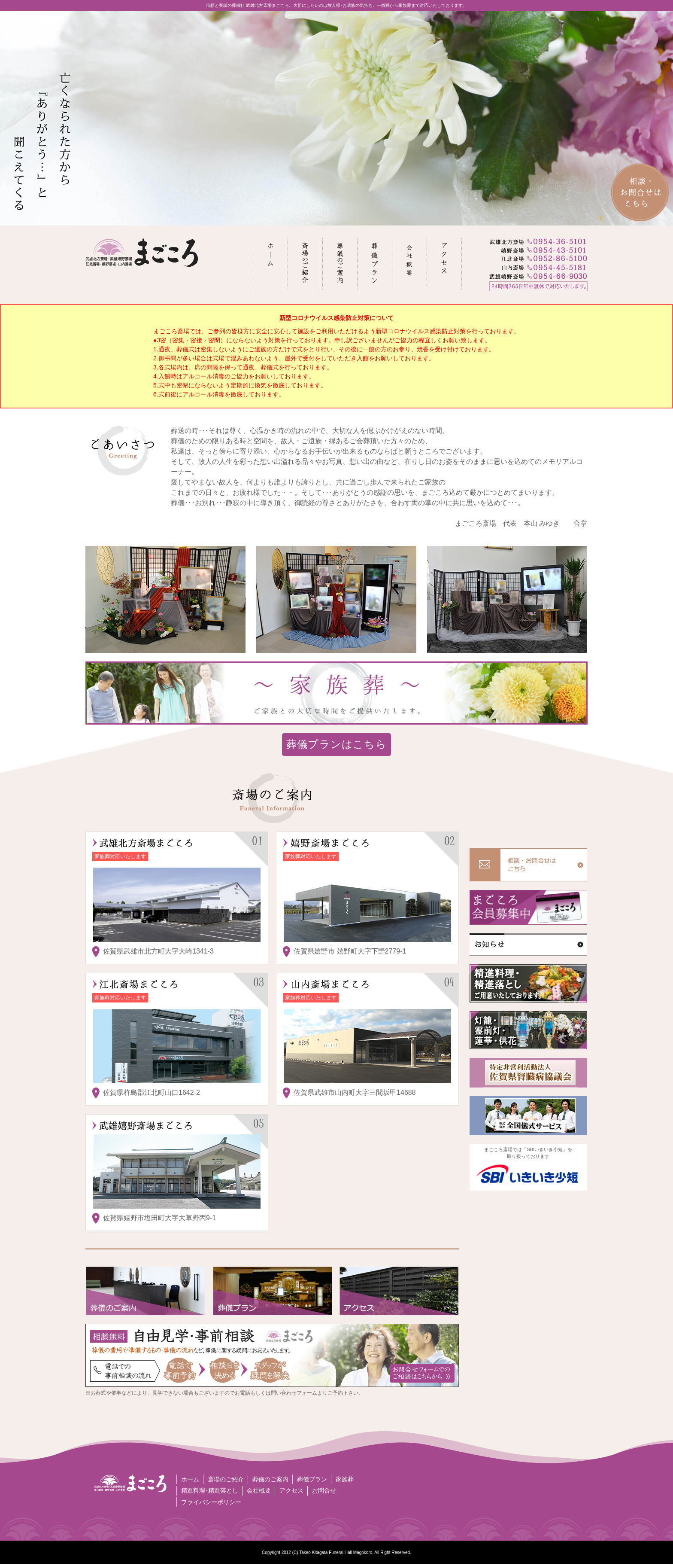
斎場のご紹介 (226, 1479)
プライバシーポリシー (211, 1503)
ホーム (190, 1479)
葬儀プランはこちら (336, 744)
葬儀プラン (313, 1479)
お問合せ (325, 1491)
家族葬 (346, 1479)
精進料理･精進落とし (209, 1491)
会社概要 (259, 1491)
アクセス (292, 1491)
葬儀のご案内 (271, 1479)
